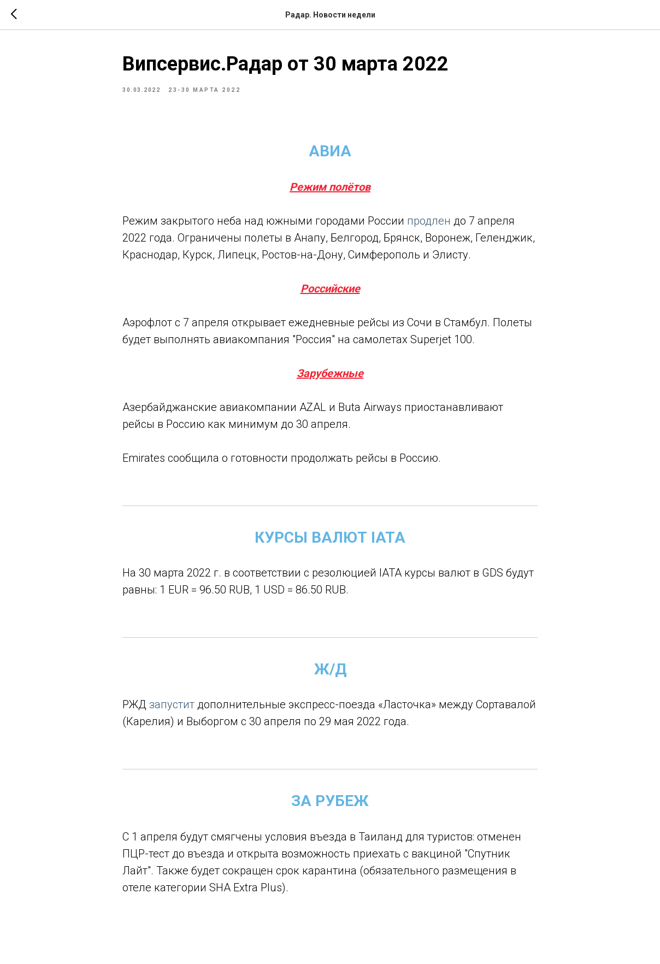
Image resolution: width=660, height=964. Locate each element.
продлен (429, 220)
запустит (170, 704)
